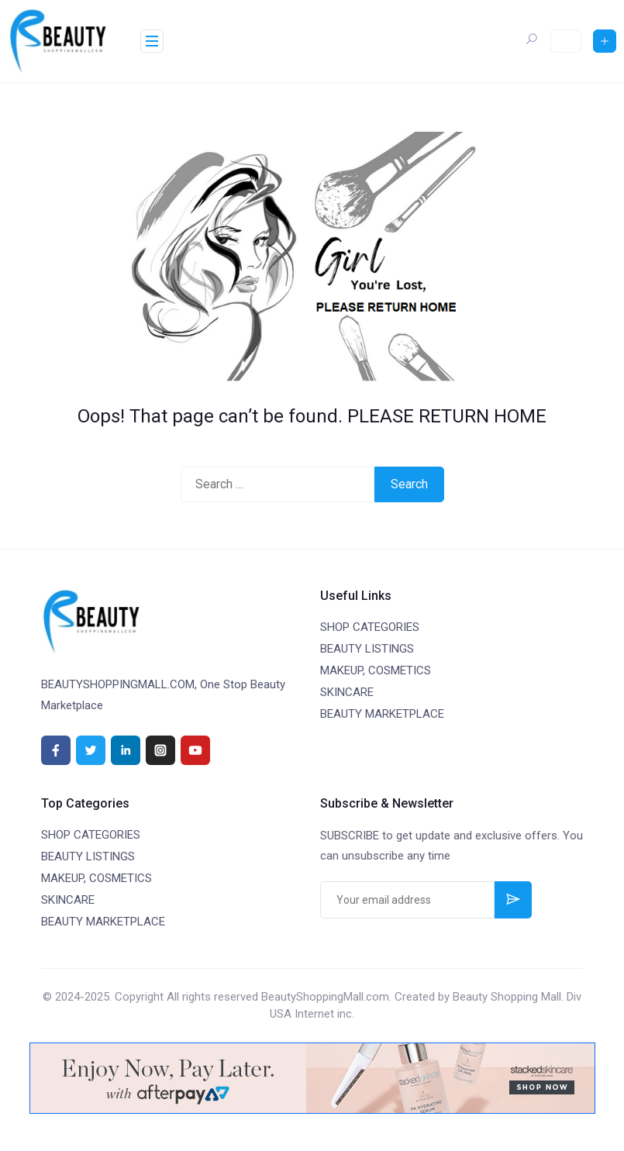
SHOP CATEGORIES (369, 627)
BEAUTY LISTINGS (367, 649)
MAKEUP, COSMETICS (375, 670)
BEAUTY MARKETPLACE (382, 714)
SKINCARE (347, 692)
